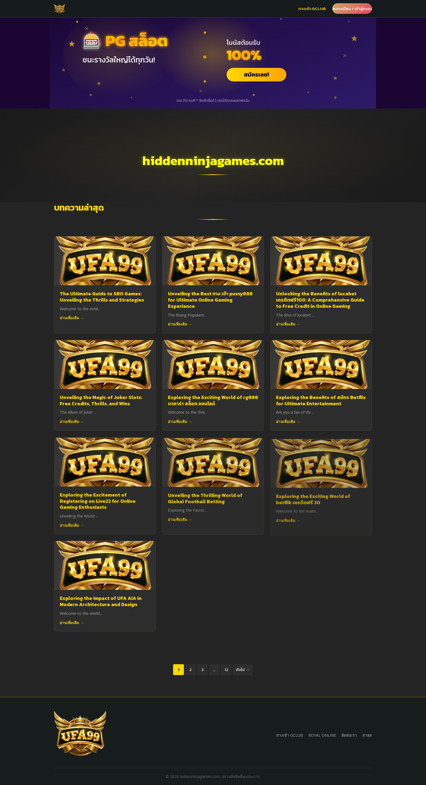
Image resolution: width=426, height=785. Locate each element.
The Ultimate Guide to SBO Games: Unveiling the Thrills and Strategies (102, 296)
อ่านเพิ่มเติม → (72, 317)
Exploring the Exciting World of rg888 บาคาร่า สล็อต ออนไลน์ (213, 400)
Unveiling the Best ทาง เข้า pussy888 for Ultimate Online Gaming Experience (210, 300)
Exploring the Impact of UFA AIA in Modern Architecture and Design (101, 601)
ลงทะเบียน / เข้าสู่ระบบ (352, 8)
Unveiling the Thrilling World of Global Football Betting (205, 501)
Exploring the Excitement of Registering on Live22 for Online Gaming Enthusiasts (98, 502)
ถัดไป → (242, 670)
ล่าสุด (367, 735)
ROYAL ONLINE (322, 735)
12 (226, 670)
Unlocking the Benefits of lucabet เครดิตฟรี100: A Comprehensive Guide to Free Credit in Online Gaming (320, 300)
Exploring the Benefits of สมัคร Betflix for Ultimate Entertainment (321, 401)
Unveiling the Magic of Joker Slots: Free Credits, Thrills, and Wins (101, 400)
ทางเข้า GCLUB (312, 8)
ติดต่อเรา (349, 735)
